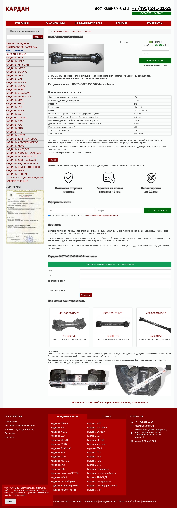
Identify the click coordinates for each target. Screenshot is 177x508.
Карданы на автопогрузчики (65, 486)
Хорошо (10, 501)
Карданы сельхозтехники (23, 167)
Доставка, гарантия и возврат (20, 425)
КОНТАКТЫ (154, 23)
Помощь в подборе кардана (24, 177)
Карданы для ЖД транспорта (102, 486)
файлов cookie (20, 495)
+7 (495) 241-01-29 (151, 8)
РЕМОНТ (121, 23)
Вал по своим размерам (22, 47)
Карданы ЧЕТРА (15, 135)
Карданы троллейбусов (21, 156)
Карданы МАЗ (14, 57)
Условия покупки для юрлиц (19, 429)
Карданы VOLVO (16, 82)
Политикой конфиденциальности (102, 215)
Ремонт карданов (17, 43)
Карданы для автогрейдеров (101, 473)
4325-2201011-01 (113, 313)
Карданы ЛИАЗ (15, 110)
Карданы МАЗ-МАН (17, 64)
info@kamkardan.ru (111, 8)
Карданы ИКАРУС (16, 117)
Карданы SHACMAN (18, 93)
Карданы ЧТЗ (14, 131)
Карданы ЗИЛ (14, 100)
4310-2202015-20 (69, 313)
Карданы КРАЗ (15, 103)
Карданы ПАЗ (14, 121)
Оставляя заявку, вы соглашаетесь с (84, 215)
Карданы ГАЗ (14, 107)
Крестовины (14, 50)
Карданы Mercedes (96, 444)
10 (92, 290)
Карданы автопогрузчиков (23, 153)
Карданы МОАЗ (15, 146)
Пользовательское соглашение (65, 501)
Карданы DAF (14, 79)
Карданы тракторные (98, 469)
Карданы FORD (15, 89)
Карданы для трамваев (21, 160)
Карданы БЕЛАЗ (15, 86)
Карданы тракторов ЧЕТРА (65, 473)
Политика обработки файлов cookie (137, 501)
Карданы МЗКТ (15, 170)
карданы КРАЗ (94, 448)
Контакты (9, 437)
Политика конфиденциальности (100, 501)
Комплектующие (17, 181)
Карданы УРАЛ (15, 61)
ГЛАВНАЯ (22, 23)
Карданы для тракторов (21, 139)
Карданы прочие (17, 174)
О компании (11, 421)
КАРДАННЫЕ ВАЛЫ (88, 23)
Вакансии (10, 433)
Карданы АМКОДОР (17, 149)
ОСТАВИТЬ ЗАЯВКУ (155, 60)
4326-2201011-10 (156, 313)
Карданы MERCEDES (18, 96)
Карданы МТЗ (14, 128)
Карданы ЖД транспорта (22, 163)
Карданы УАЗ (14, 114)
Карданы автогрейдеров (22, 142)
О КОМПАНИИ (55, 23)
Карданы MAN (14, 75)
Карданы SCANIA (16, 71)
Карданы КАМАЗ (16, 54)
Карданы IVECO (15, 68)
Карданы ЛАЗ (14, 124)
